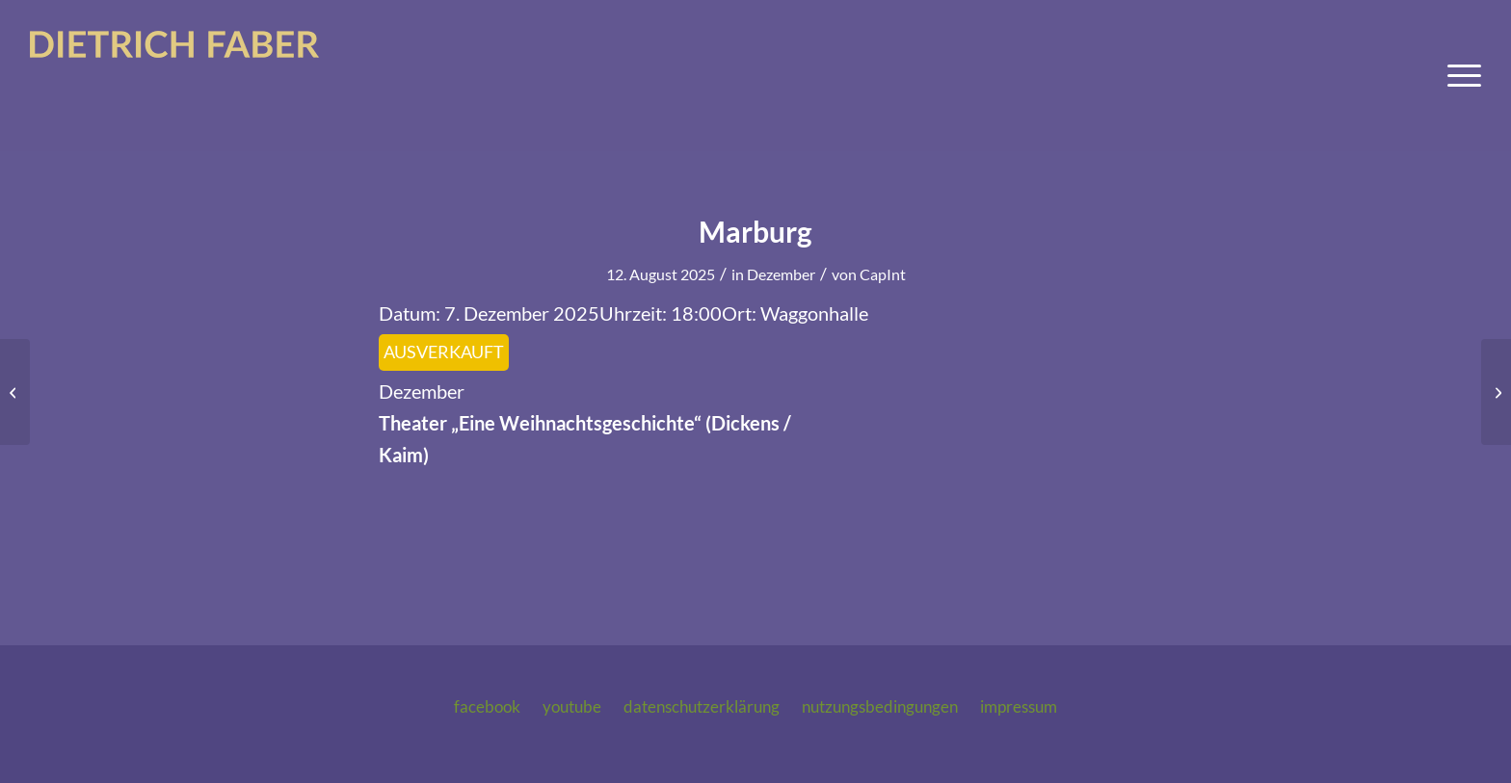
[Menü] (1458, 75)
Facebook (487, 706)
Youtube (572, 706)
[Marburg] (15, 392)
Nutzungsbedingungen (880, 706)
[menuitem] (1458, 75)
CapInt (883, 274)
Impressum (1018, 706)
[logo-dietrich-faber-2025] (174, 75)
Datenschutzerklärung (701, 706)
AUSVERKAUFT (444, 351)
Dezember (781, 274)
